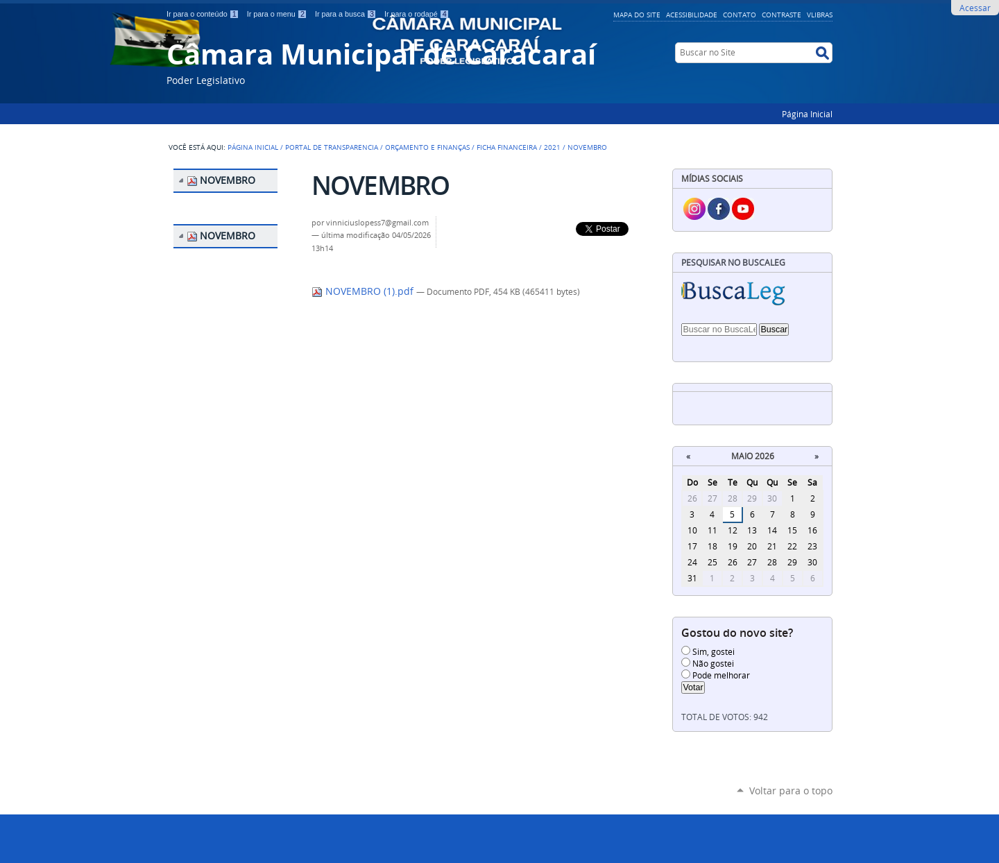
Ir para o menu (278, 14)
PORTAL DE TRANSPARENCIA (331, 147)
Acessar (975, 7)
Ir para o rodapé (417, 14)
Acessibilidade (691, 14)
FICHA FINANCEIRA (507, 147)
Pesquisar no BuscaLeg (733, 262)
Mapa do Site (636, 14)
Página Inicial (807, 113)
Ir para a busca (347, 14)
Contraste (781, 14)
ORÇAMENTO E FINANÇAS (427, 147)
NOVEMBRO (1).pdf (363, 291)
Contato (739, 14)
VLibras (819, 14)
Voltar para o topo (790, 790)
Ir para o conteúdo (203, 14)
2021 (552, 147)
